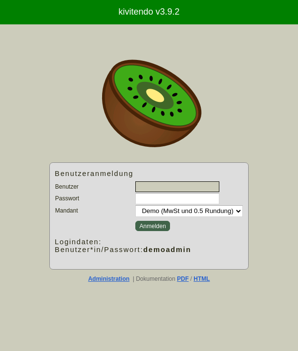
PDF (183, 278)
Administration (108, 278)
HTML (201, 278)
